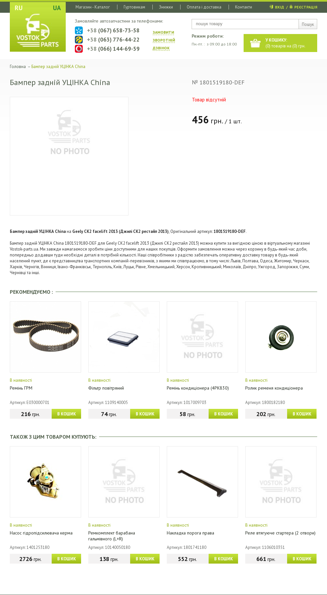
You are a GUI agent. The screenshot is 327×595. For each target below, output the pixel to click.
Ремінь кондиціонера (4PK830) (198, 388)
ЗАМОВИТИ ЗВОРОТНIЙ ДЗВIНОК (164, 40)
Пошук (308, 24)
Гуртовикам (134, 7)
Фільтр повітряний (106, 388)
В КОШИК (66, 414)
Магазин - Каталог (93, 7)
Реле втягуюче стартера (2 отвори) (280, 533)
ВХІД (279, 7)
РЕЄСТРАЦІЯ (305, 7)
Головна (18, 66)
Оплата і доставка (204, 7)
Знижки (166, 7)
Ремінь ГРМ (21, 388)
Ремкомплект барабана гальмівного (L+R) (111, 536)
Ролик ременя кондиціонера (274, 388)
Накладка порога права (190, 533)
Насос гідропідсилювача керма (41, 533)
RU (19, 8)
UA (57, 8)
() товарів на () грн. (285, 43)
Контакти (243, 7)
